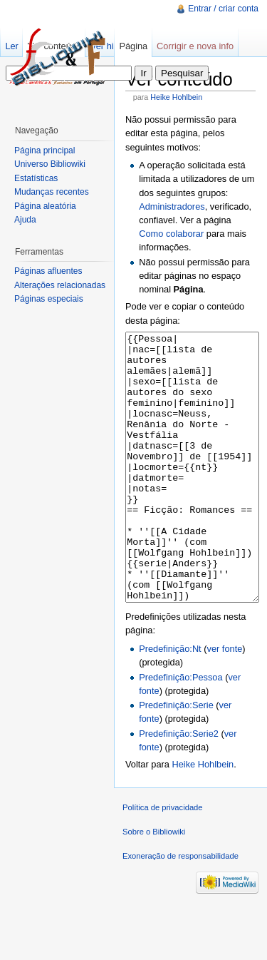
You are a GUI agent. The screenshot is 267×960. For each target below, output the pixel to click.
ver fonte (225, 702)
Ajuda (25, 220)
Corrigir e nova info (195, 46)
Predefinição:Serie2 (179, 787)
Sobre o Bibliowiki (153, 885)
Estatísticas (36, 178)
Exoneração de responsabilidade (180, 909)
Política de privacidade (162, 861)
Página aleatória (45, 206)
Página (133, 46)
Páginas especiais (48, 299)
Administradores (171, 206)
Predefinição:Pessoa (180, 730)
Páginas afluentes (48, 271)
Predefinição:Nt (170, 702)
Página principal (44, 150)
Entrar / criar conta (223, 9)
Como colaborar (171, 233)
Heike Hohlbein (176, 97)
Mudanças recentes (51, 192)
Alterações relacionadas (59, 285)
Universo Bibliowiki (49, 164)
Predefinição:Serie (176, 758)
